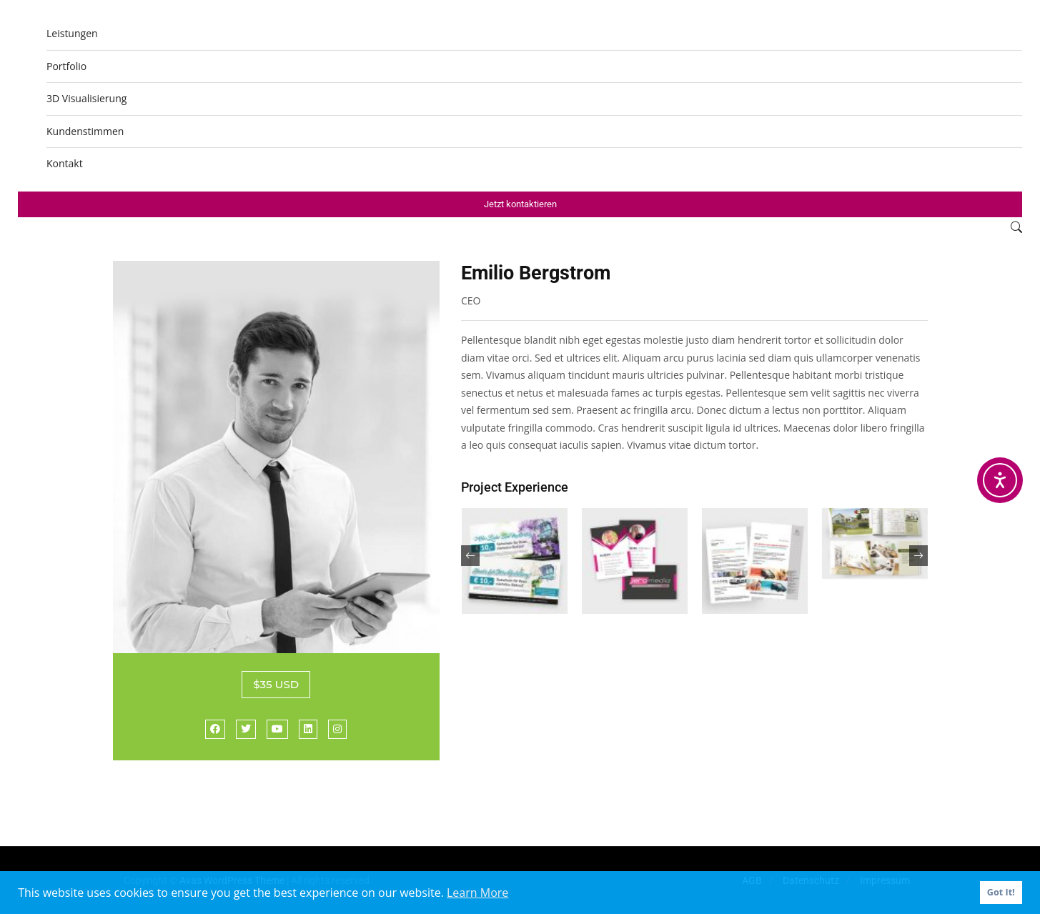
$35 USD (276, 684)
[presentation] (470, 555)
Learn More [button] (477, 892)
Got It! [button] (1001, 892)
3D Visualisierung (86, 98)
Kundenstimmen (85, 131)
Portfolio (66, 66)
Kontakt (64, 163)
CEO (471, 300)
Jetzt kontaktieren (520, 204)
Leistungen (72, 33)
